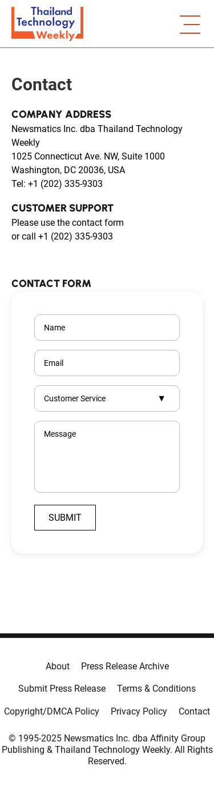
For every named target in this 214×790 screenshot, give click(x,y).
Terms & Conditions (156, 688)
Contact (194, 711)
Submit (65, 517)
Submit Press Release (62, 688)
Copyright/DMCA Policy (51, 711)
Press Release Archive (125, 666)
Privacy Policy (139, 711)
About (58, 666)
